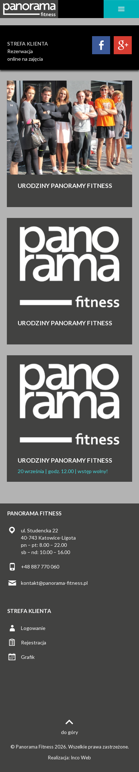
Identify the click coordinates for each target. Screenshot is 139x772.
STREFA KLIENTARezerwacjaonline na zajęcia (27, 51)
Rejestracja (33, 642)
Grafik (28, 657)
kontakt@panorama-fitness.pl (54, 583)
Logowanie (33, 628)
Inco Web (81, 757)
